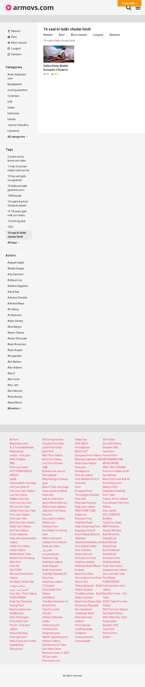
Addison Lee (15, 280)
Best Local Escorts (20, 609)
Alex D (11, 373)
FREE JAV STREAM (114, 467)
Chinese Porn (50, 526)
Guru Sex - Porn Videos (23, 593)
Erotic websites (19, 534)
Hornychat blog (19, 633)
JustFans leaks (84, 629)
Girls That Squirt (19, 617)
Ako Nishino (15, 361)
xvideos (79, 621)
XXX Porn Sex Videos (115, 609)
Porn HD (14, 565)
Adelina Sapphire (18, 285)
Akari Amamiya (17, 344)
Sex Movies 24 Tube (54, 644)
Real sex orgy (50, 558)
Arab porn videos (85, 506)
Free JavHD (109, 510)
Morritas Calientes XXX (88, 459)
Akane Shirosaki (17, 338)
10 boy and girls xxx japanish (17, 178)
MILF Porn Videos (52, 455)
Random (15, 54)
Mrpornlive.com (19, 443)
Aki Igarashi (14, 355)
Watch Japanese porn (55, 636)
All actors (15, 408)
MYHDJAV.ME (111, 463)
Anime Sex (81, 581)
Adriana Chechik (17, 297)
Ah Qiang (13, 309)
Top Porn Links (51, 609)
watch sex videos (52, 581)
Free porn (80, 467)
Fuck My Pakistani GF (54, 573)
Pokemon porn (51, 625)
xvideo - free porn (20, 455)
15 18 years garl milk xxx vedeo (17, 213)
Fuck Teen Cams (112, 565)
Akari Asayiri (15, 350)
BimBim (107, 518)
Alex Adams (15, 367)
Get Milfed (48, 597)
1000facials (15, 195)
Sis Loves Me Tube (114, 573)
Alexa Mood (15, 402)
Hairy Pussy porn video (23, 640)
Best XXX (47, 451)
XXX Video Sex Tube (115, 617)
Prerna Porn (110, 455)
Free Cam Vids (18, 518)
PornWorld (109, 577)
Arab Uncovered (52, 569)
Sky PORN (16, 569)
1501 (11, 226)
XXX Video (109, 439)
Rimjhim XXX (110, 447)
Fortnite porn (50, 629)
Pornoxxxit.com (19, 621)
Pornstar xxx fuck (85, 558)
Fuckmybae (109, 621)
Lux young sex (50, 554)
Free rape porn (18, 636)
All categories (17, 136)
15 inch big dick (16, 221)
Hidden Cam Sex (19, 498)
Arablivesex (17, 613)
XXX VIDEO (81, 443)
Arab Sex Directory (21, 601)
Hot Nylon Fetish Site (22, 581)
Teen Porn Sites (112, 522)
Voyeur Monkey (112, 530)
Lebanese (13, 130)
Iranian (12, 119)
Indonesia (13, 113)
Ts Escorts (48, 585)
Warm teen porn (52, 538)
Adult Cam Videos (20, 526)
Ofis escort (16, 648)
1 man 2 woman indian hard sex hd (18, 168)
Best (12, 36)
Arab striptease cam (17, 76)
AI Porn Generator (53, 439)
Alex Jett (13, 385)
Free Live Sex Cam (21, 502)
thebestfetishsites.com (89, 542)
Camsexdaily (82, 640)
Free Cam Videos (20, 514)
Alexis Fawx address (54, 506)
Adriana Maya (16, 303)
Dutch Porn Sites (52, 447)
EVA (10, 101)
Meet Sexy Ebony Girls (88, 601)
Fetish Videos (17, 550)
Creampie (13, 95)
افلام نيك (47, 550)
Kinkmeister (17, 451)
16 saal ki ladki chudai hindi (17, 234)
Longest (14, 48)
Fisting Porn (17, 605)
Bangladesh (15, 84)
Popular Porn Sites (53, 443)
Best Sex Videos (52, 459)
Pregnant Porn (83, 490)
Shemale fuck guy (85, 502)
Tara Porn (108, 451)
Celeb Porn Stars (20, 546)
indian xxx (81, 514)
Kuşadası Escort (84, 530)
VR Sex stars (49, 656)
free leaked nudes (85, 546)
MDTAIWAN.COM (113, 459)
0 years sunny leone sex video (17, 158)
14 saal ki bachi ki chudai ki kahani (18, 203)
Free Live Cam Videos (22, 490)
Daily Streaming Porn (87, 526)
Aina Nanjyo (15, 326)
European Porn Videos (88, 455)
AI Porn (14, 439)
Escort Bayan (83, 534)
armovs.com (30, 7)
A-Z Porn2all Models (22, 447)
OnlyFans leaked (84, 561)
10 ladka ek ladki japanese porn (17, 187)
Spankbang (16, 644)
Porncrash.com (51, 660)
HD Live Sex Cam (20, 506)
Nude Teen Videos (85, 463)
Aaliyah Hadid (16, 262)
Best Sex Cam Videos (22, 522)
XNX (12, 463)
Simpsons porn (51, 633)
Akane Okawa (16, 332)
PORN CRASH (18, 597)
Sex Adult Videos (113, 613)
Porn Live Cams (19, 467)
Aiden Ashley (15, 320)
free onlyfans (83, 550)
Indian (11, 107)
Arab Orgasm (50, 565)
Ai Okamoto (15, 315)
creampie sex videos (115, 569)
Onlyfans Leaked (52, 561)
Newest (14, 31)
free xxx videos (84, 475)
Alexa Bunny (15, 396)
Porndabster (82, 447)
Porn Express (83, 625)
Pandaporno (82, 471)
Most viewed (17, 42)
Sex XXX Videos (112, 443)
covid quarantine (17, 90)
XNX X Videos (18, 459)
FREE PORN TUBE (85, 510)
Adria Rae (13, 291)
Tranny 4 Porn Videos (115, 498)
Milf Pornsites (111, 526)
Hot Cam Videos (19, 530)
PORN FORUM (111, 581)
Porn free (48, 577)
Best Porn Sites (84, 573)
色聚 (45, 467)
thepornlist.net (83, 554)
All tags (13, 242)
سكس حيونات (17, 585)
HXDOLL (14, 475)
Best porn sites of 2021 (56, 652)
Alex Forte (14, 379)
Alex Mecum (15, 390)
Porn (78, 486)
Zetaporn (80, 633)
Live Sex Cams (18, 494)
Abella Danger (16, 268)
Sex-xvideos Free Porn (88, 577)
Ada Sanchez (16, 274)
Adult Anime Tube (20, 554)
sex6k (13, 479)
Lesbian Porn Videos (54, 542)
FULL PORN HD (111, 514)
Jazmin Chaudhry (18, 125)
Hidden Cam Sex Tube (23, 510)
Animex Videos (51, 640)
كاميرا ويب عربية (19, 589)
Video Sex (81, 439)
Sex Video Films (51, 648)
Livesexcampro (84, 636)
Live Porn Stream (52, 463)
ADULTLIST (81, 451)
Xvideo (107, 636)
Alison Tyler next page (55, 486)
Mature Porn (110, 486)
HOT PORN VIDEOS (21, 471)
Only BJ (46, 613)
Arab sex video (51, 546)
